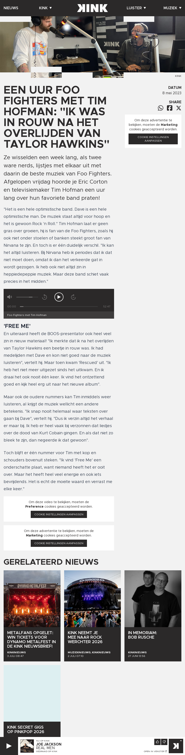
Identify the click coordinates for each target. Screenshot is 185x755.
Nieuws (11, 8)
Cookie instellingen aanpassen (58, 514)
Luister (136, 8)
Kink (45, 8)
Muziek (172, 8)
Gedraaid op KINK (46, 751)
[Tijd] (59, 306)
